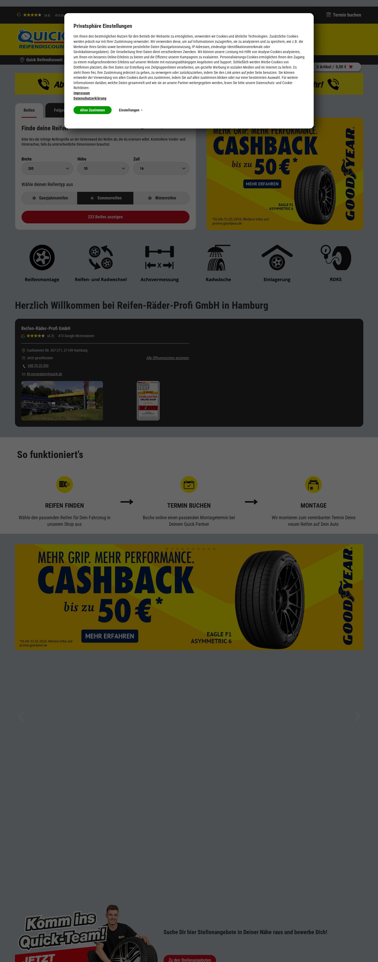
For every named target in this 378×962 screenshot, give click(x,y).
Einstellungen (131, 110)
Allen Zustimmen (92, 110)
